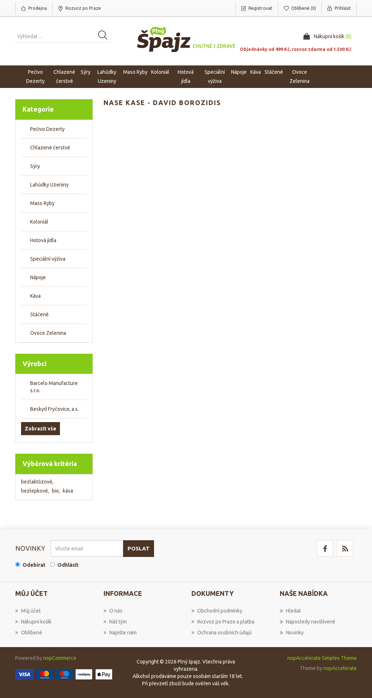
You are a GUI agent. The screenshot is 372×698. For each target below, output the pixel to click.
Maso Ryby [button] (135, 72)
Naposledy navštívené (307, 621)
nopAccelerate (340, 668)
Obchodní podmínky (216, 611)
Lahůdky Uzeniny (49, 185)
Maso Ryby (42, 203)
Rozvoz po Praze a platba (222, 622)
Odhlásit (67, 565)
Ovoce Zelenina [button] (300, 76)
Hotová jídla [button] (186, 76)
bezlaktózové (37, 482)
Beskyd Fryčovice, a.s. (54, 409)
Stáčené (39, 314)
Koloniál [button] (160, 72)
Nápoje (38, 277)
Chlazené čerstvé (50, 148)
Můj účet (28, 611)
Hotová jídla (43, 240)
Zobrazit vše (40, 429)
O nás (113, 611)
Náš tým (115, 622)
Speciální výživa (47, 259)
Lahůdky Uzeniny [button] (106, 76)
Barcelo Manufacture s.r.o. (54, 386)
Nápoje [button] (239, 72)
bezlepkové (35, 491)
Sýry (35, 166)
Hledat (290, 610)
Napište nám (120, 632)
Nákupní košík (33, 622)
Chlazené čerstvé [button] (64, 76)
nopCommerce (59, 658)
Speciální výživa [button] (215, 76)
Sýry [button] (85, 72)
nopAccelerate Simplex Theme (322, 658)
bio (56, 491)
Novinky (292, 632)
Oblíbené (28, 632)
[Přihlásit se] (86, 548)
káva (68, 491)
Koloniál (39, 222)
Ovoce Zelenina (48, 333)
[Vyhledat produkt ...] (62, 36)
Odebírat (34, 565)
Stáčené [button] (273, 72)
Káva (255, 72)
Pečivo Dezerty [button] (35, 76)
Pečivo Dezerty (47, 129)
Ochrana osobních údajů (221, 632)
